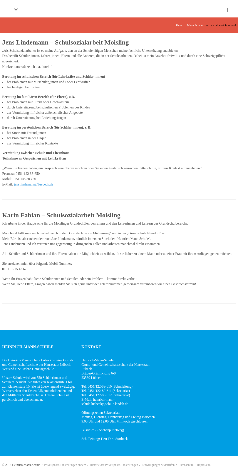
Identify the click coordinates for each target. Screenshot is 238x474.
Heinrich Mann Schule (189, 25)
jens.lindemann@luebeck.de (33, 184)
